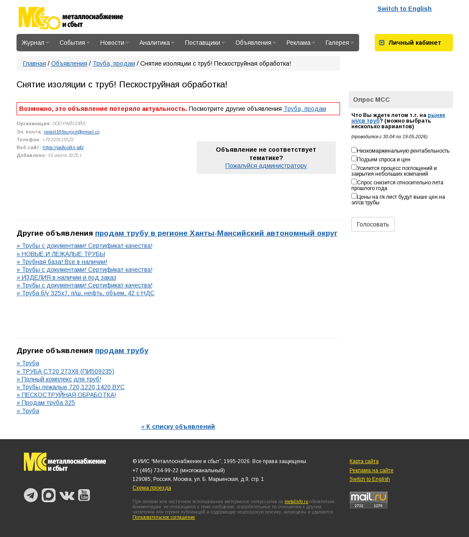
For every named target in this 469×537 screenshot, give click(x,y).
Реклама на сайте (371, 470)
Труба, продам (113, 63)
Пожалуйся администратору (266, 165)
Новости (114, 42)
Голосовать (373, 224)
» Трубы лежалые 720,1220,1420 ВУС (71, 387)
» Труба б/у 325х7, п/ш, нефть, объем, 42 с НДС (86, 293)
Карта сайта (364, 461)
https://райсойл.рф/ (63, 147)
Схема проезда (151, 488)
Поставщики (205, 42)
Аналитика (157, 42)
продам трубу (122, 350)
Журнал (35, 42)
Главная (34, 63)
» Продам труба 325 (46, 402)
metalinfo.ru (296, 501)
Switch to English (404, 8)
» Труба (28, 363)
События (74, 42)
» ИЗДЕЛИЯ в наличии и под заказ (66, 277)
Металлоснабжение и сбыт (82, 18)
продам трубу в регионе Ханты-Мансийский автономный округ (216, 233)
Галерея (340, 42)
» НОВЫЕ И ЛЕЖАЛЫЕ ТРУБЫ (61, 253)
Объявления (255, 42)
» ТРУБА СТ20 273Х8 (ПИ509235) (65, 371)
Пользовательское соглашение (163, 517)
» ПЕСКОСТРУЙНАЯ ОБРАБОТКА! (66, 394)
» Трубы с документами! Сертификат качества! (84, 245)
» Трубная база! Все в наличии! (62, 261)
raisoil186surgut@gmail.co (71, 131)
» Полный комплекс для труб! (59, 379)
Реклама (301, 42)
